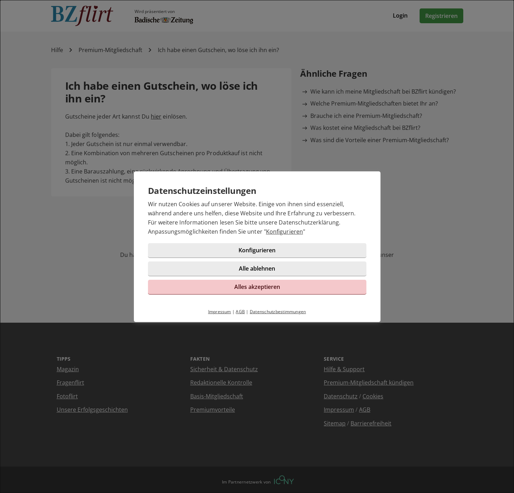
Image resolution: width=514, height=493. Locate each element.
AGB (240, 312)
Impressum (219, 312)
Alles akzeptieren (257, 287)
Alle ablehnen (257, 268)
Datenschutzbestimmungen (278, 312)
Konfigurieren (284, 231)
